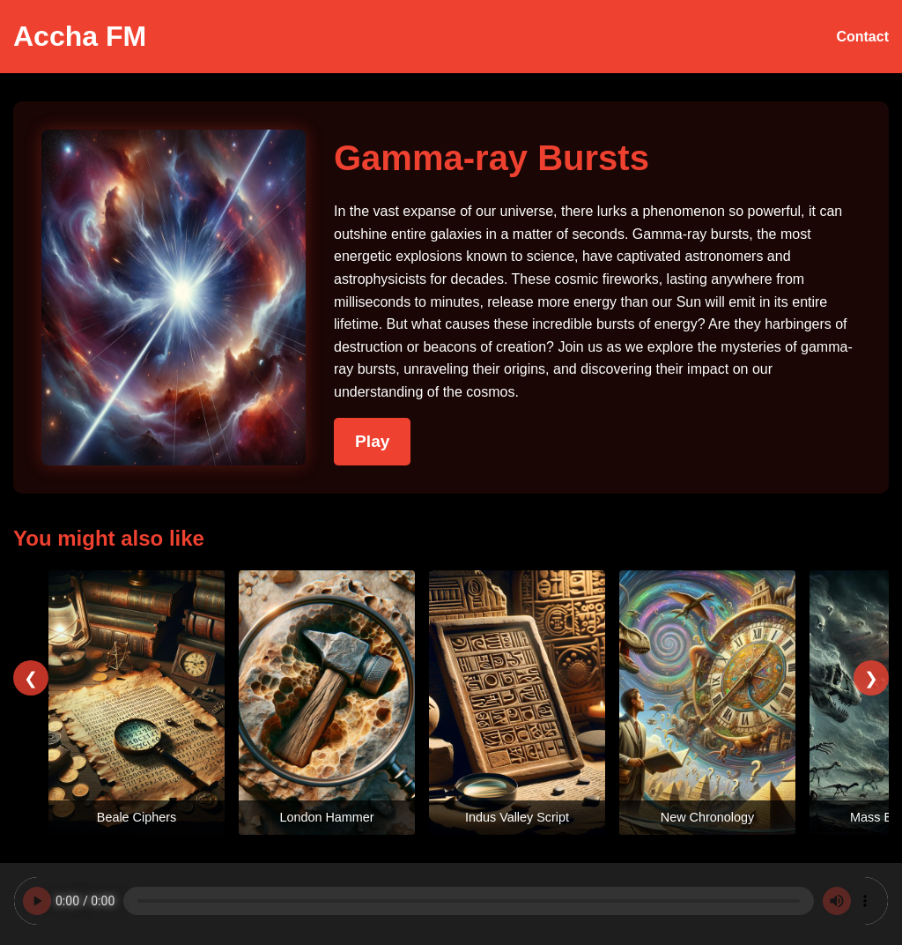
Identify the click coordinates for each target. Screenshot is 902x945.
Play (372, 441)
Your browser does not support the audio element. (451, 901)
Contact (862, 36)
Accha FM (79, 36)
